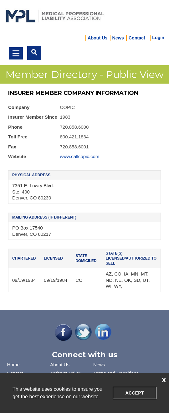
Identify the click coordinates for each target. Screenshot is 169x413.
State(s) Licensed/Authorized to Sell (131, 258)
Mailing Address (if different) (44, 217)
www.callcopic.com (80, 156)
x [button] (164, 379)
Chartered (24, 258)
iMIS (55, 15)
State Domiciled (85, 258)
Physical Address (31, 175)
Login (158, 37)
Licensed (53, 258)
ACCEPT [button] (134, 392)
